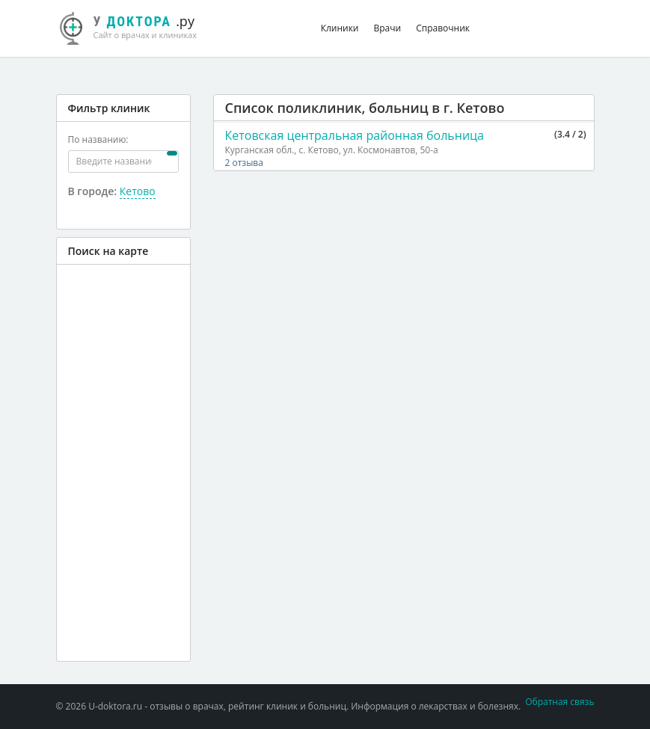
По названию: (98, 139)
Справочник (443, 28)
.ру (136, 26)
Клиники (340, 28)
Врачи (388, 28)
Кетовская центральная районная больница (354, 135)
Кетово (138, 191)
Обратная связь (559, 701)
